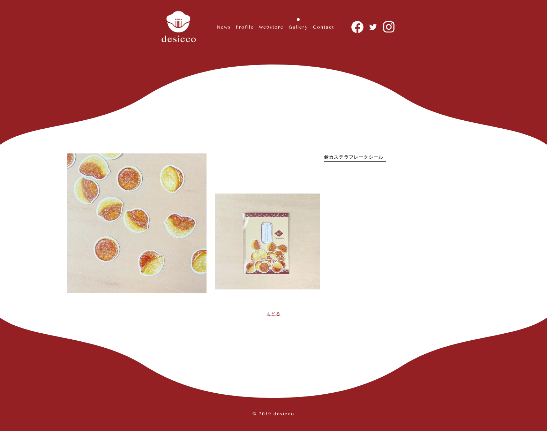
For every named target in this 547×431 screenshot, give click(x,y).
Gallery (298, 26)
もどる (273, 313)
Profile (245, 26)
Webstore (271, 26)
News (224, 26)
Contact (323, 26)
